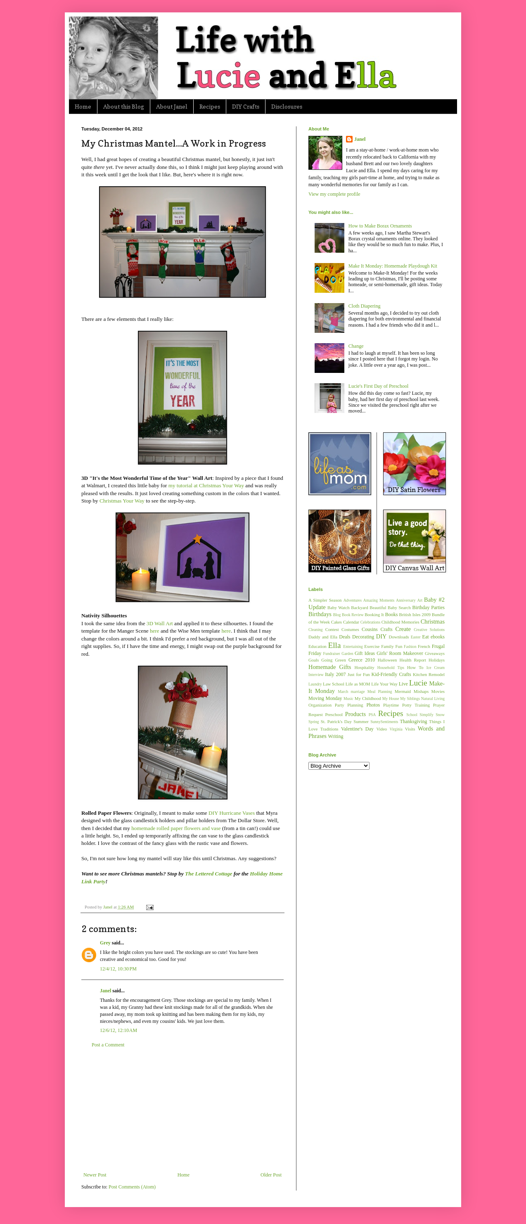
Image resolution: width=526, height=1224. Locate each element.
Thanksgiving (413, 721)
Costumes (350, 629)
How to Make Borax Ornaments (380, 226)
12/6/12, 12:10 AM (118, 1030)
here (154, 631)
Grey (105, 943)
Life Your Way (384, 683)
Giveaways (435, 653)
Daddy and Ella (322, 636)
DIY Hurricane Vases (232, 813)
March (343, 691)
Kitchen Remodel (429, 674)
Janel (105, 991)
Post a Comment (108, 1045)
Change (356, 346)
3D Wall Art (160, 623)
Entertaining (353, 646)
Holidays (437, 659)
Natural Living (433, 698)
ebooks (438, 637)
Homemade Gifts (329, 667)
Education (317, 646)
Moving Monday (325, 698)
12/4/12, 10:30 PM (118, 969)
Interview (316, 674)
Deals (344, 637)
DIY (381, 636)
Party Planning (349, 704)
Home (83, 106)
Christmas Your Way (122, 501)
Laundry (315, 684)
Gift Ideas (365, 653)
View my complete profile (334, 194)
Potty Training (416, 704)
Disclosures (286, 106)
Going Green (333, 659)
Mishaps (421, 691)
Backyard (359, 607)
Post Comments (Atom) (132, 1187)
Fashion (410, 646)
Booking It (374, 614)
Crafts (386, 629)
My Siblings (410, 698)
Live (403, 684)
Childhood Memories (400, 621)
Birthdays (320, 614)
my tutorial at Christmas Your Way (206, 485)
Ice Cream (435, 667)
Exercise (371, 646)
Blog (337, 614)
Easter (416, 637)
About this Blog (123, 106)
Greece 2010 (361, 660)
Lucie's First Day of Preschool (378, 386)
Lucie (418, 682)
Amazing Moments (378, 600)
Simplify (426, 714)
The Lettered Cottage (208, 874)
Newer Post (95, 1175)
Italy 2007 (335, 674)
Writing (336, 736)
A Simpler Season (324, 600)
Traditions (329, 728)
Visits (410, 728)
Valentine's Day (357, 729)
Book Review (353, 614)
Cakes (336, 621)
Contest (332, 629)
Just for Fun (359, 674)
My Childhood (368, 698)
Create (403, 629)
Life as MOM (358, 683)
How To (415, 667)
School (411, 714)
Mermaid (403, 691)
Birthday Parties (428, 607)
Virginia (396, 729)
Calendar (351, 621)
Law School (333, 683)
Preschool (334, 714)
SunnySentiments (384, 721)
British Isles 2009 (414, 614)
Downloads (399, 636)
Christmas (433, 621)
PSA (372, 714)
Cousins (370, 629)
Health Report (413, 659)
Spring (313, 721)
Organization (320, 704)
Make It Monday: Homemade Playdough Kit (392, 266)
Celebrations (370, 622)
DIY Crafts (245, 106)
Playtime (391, 704)
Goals (313, 659)
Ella (334, 645)
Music (348, 698)
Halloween (387, 659)
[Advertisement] (182, 1110)
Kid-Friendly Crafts (391, 674)
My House (390, 698)
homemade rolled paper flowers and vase (175, 828)
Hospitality (364, 667)
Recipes (209, 106)
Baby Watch (338, 607)
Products (355, 714)
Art (419, 600)
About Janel (171, 106)
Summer (361, 721)
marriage (358, 691)
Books (391, 614)
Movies (438, 691)
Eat (425, 637)
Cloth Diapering (364, 306)
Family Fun (391, 646)
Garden (347, 653)
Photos (373, 705)
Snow (440, 714)
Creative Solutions (429, 629)
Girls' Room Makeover (400, 653)
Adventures (353, 600)
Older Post (271, 1175)
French (424, 646)
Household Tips (390, 667)
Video (381, 728)
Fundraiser (331, 653)
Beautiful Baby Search (390, 607)
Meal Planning (379, 691)
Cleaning (315, 629)
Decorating (363, 637)
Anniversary (405, 600)
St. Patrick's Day (336, 721)
